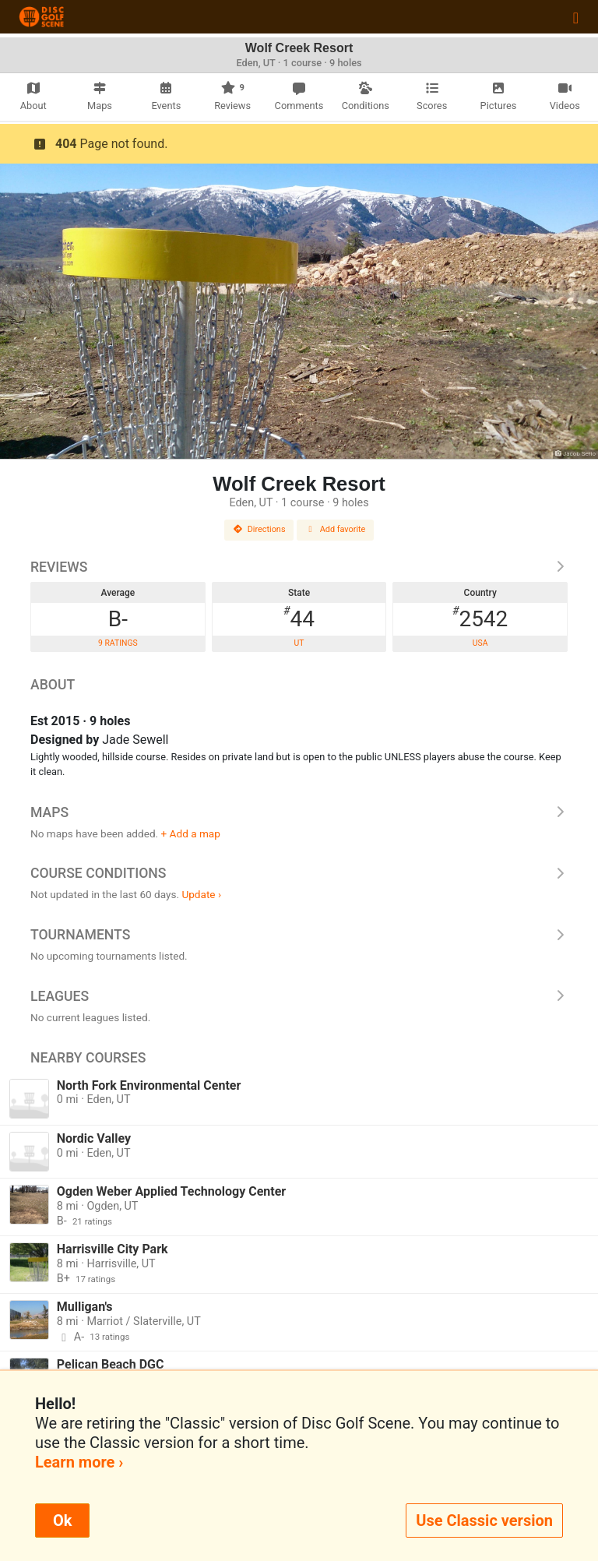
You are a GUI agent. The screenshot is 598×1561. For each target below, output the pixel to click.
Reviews (299, 567)
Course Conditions (299, 873)
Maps (299, 812)
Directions (259, 529)
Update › (201, 894)
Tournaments (299, 935)
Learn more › (79, 1462)
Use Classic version (484, 1520)
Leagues (299, 996)
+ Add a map (190, 833)
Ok (62, 1520)
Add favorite (335, 529)
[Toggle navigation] (575, 17)
